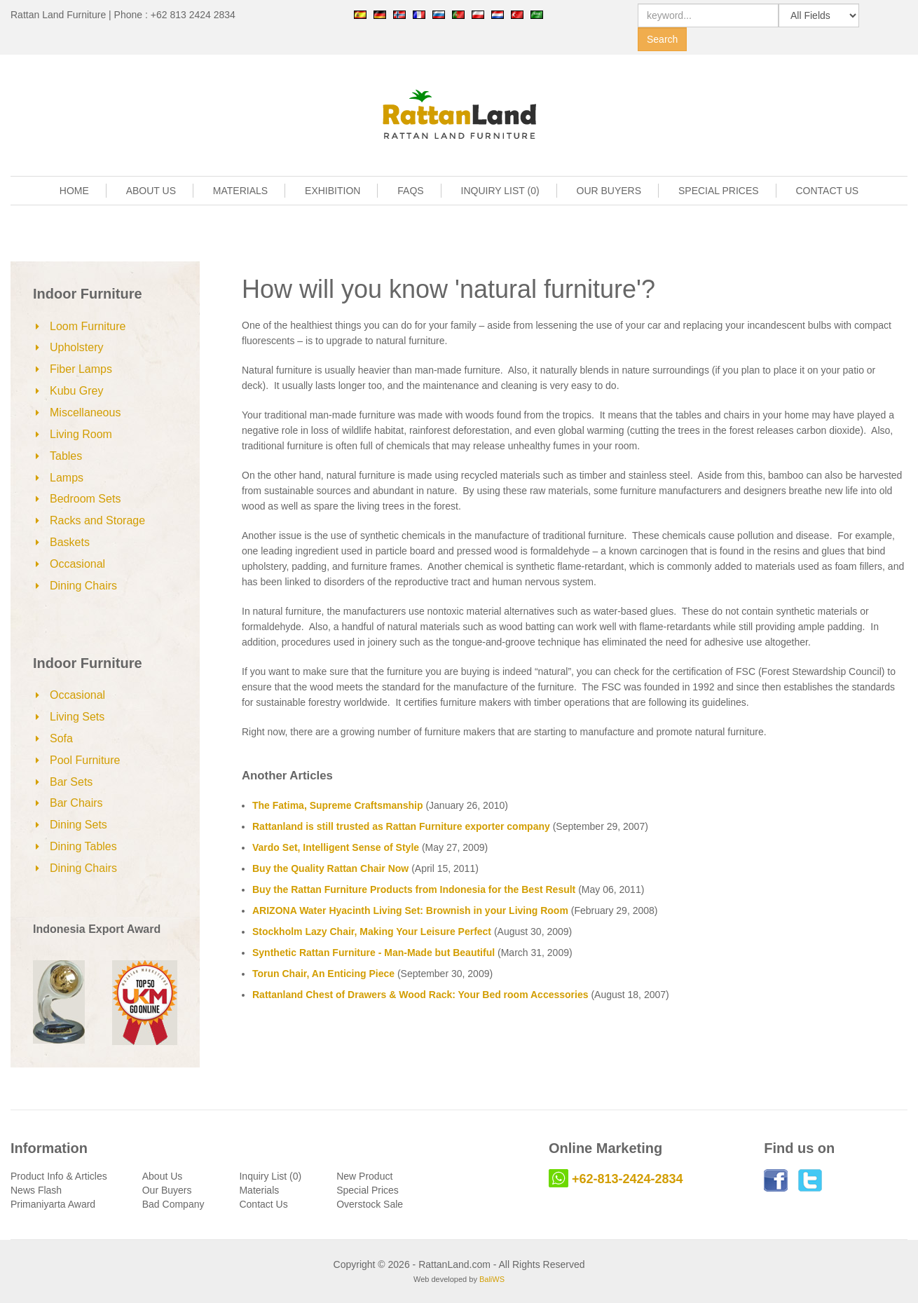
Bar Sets (71, 782)
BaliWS (492, 1279)
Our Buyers (167, 1190)
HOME (74, 190)
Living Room (81, 434)
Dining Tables (83, 846)
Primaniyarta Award (53, 1204)
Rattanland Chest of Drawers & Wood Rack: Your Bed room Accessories (420, 994)
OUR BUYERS (609, 190)
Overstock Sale (369, 1204)
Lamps (66, 478)
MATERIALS (240, 190)
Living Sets (77, 717)
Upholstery (76, 347)
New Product (364, 1176)
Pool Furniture (85, 760)
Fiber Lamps (81, 369)
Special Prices (367, 1190)
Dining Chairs (83, 586)
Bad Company (173, 1204)
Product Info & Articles (59, 1176)
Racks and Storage (97, 520)
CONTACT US (827, 190)
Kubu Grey (76, 391)
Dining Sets (78, 825)
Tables (66, 456)
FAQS (410, 190)
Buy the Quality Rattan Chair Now (330, 868)
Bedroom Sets (85, 499)
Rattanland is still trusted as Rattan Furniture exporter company (401, 826)
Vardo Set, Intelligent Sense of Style (335, 847)
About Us (162, 1176)
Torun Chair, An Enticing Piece (323, 973)
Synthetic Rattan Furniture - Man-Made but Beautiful (373, 952)
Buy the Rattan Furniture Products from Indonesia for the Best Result (413, 889)
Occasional (77, 564)
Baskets (70, 542)
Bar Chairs (76, 803)
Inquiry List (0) (270, 1176)
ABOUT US (151, 190)
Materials (259, 1190)
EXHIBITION (332, 190)
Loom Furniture (88, 326)
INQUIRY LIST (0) (500, 190)
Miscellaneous (85, 412)
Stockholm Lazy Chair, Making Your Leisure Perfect (371, 931)
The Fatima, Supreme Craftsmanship (337, 805)
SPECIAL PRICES (718, 190)
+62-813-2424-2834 (627, 1179)
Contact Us (263, 1204)
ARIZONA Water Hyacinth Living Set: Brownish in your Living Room (410, 910)
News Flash (36, 1190)
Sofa (61, 738)
